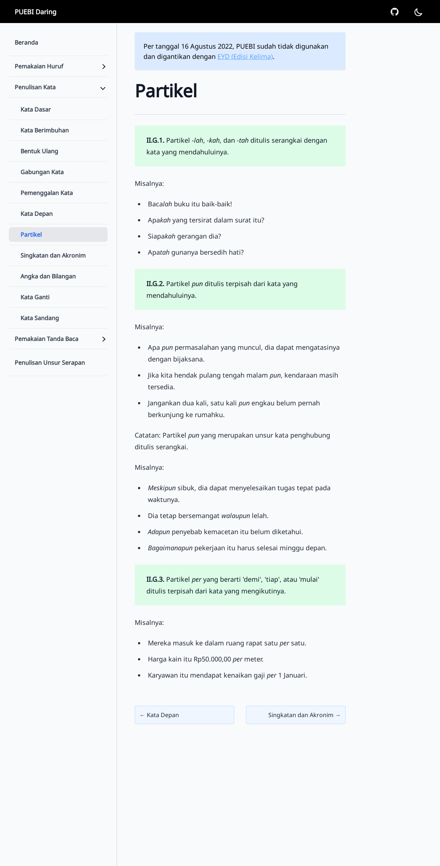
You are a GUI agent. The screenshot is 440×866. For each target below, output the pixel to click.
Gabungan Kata (42, 172)
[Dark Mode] (418, 11)
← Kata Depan (159, 715)
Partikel (31, 234)
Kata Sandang (39, 318)
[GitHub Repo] (394, 11)
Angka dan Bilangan (48, 276)
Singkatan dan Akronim (53, 255)
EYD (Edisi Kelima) (245, 56)
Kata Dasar (35, 109)
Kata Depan (36, 214)
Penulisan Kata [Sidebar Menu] (35, 87)
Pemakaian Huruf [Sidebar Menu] (39, 66)
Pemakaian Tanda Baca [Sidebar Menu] (46, 339)
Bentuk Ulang (39, 151)
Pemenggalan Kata (46, 193)
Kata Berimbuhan (44, 130)
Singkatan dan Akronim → (304, 715)
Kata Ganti (34, 297)
